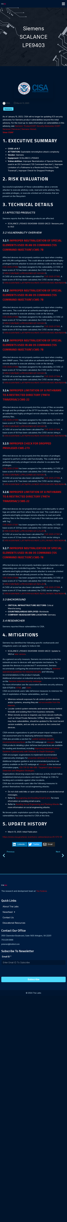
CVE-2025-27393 (10, 317)
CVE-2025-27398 (10, 578)
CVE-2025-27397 (10, 525)
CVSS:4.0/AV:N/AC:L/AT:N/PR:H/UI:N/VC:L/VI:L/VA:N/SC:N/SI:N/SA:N (34, 541)
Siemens (8, 109)
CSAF (28, 688)
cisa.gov (50, 742)
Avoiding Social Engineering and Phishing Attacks (37, 804)
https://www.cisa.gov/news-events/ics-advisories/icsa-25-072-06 (32, 837)
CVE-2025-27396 (10, 469)
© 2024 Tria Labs (33, 993)
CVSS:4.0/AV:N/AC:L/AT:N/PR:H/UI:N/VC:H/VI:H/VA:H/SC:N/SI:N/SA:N (34, 283)
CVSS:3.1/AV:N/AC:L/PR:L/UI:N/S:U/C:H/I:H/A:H (24, 475)
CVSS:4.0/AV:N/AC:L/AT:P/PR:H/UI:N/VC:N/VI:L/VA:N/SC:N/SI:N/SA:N (34, 594)
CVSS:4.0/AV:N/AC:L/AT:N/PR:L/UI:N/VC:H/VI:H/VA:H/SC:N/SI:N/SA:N (34, 484)
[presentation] (21, 972)
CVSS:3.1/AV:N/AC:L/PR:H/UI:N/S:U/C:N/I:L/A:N (24, 584)
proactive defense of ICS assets (42, 758)
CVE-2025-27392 (10, 267)
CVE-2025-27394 (10, 367)
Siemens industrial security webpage (25, 682)
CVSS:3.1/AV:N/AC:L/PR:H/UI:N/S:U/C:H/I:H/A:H (24, 273)
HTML (19, 688)
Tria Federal (41, 891)
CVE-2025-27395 (10, 420)
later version (20, 654)
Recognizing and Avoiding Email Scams (33, 798)
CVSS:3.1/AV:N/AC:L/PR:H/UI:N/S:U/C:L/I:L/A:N (24, 531)
